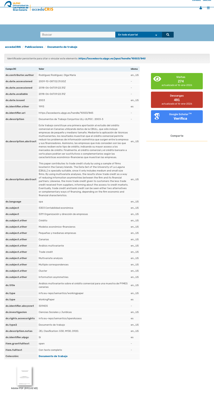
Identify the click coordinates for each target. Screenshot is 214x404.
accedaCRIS (13, 47)
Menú (208, 8)
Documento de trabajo (62, 47)
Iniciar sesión (200, 8)
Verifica (180, 118)
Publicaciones (34, 47)
